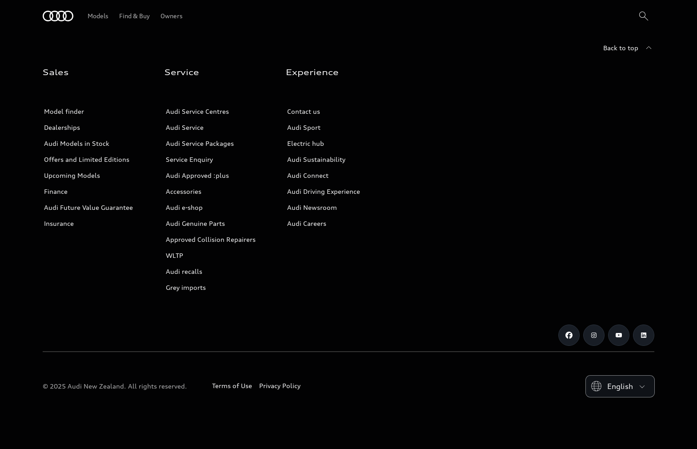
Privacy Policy (279, 385)
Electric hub (305, 143)
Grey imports (186, 287)
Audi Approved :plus (197, 175)
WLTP (174, 255)
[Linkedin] (643, 335)
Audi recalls (184, 271)
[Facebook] (569, 335)
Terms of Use (232, 385)
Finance (56, 191)
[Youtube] (618, 335)
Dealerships (62, 127)
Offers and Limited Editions (86, 159)
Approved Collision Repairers (211, 239)
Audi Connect (307, 175)
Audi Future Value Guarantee (88, 207)
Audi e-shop (184, 207)
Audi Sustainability (316, 159)
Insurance (59, 223)
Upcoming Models (72, 175)
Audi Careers (306, 223)
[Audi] (58, 16)
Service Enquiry (189, 159)
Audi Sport (303, 127)
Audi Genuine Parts (195, 223)
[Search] (643, 16)
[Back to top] (628, 48)
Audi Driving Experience (323, 191)
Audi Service (185, 127)
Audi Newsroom (312, 207)
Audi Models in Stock (76, 143)
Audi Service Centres (197, 111)
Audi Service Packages (200, 143)
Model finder (64, 111)
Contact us (303, 111)
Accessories (183, 191)
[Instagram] (594, 335)
